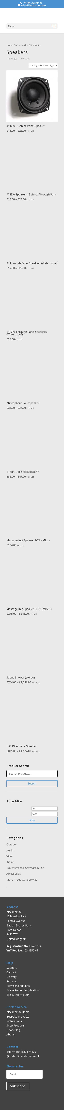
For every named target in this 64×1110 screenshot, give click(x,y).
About (10, 1034)
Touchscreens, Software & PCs (25, 868)
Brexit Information (18, 995)
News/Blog (13, 1030)
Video (9, 856)
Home (9, 45)
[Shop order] (43, 65)
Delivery (11, 977)
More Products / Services (21, 879)
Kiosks (10, 862)
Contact (11, 972)
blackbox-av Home (17, 1012)
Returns (11, 981)
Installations (14, 1021)
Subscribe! (18, 1086)
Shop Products (15, 1025)
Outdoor (11, 844)
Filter (32, 820)
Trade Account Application (22, 990)
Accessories (21, 45)
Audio (10, 850)
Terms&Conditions (18, 986)
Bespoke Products (17, 1016)
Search (32, 783)
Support (11, 968)
